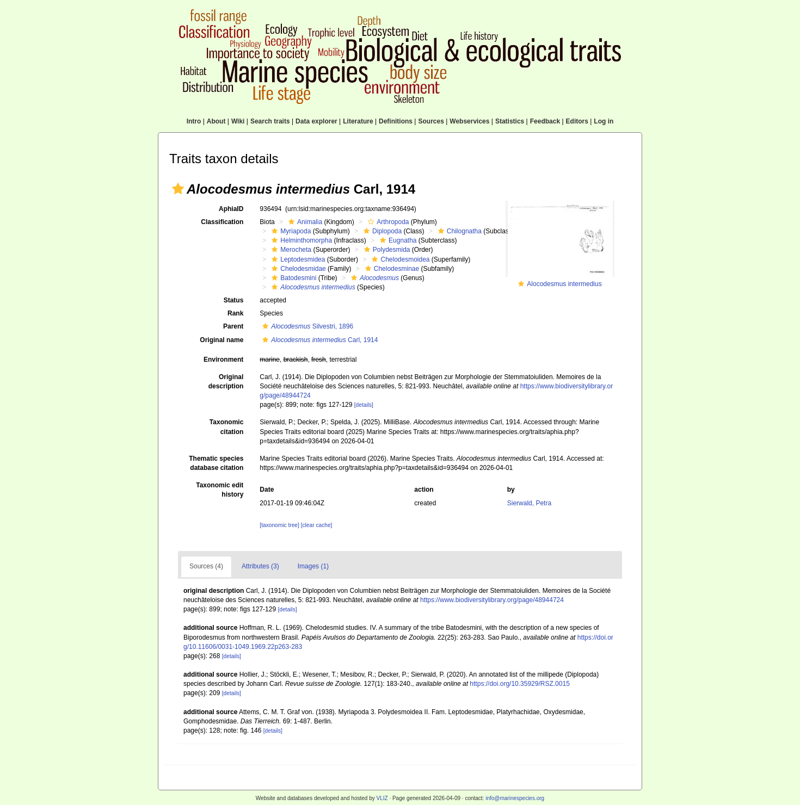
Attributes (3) (260, 566)
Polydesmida (385, 249)
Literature (358, 121)
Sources (431, 121)
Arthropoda (387, 222)
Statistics (509, 121)
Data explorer (316, 121)
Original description (226, 381)
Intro (194, 121)
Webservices (469, 121)
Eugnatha (396, 240)
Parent (233, 326)
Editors (577, 121)
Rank (235, 313)
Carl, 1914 (319, 340)
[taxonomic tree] (279, 525)
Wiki (238, 121)
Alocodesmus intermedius (564, 284)
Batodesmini (292, 278)
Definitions (396, 121)
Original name (221, 340)
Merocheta (290, 249)
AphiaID (231, 209)
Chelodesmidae (297, 269)
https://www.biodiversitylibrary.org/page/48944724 (492, 600)
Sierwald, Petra (529, 503)
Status (234, 300)
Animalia (304, 222)
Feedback (545, 121)
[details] (363, 405)
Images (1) (313, 566)
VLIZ (381, 798)
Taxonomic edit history (219, 489)
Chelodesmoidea (399, 259)
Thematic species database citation (216, 463)
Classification (222, 222)
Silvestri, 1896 (306, 326)
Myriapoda (290, 231)
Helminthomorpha (300, 240)
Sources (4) (206, 566)
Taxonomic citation (226, 426)
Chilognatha (458, 231)
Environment (223, 359)
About (216, 121)
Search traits (270, 121)
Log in (603, 121)
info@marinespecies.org (514, 798)
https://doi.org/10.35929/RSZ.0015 (519, 684)
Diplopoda (381, 231)
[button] (178, 188)
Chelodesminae (390, 269)
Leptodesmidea (297, 259)
